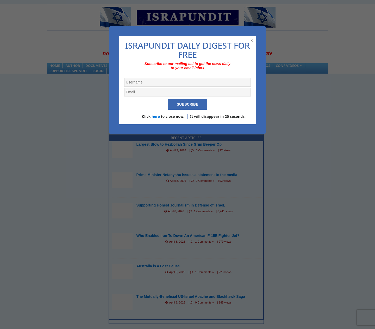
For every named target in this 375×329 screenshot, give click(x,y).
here (156, 116)
